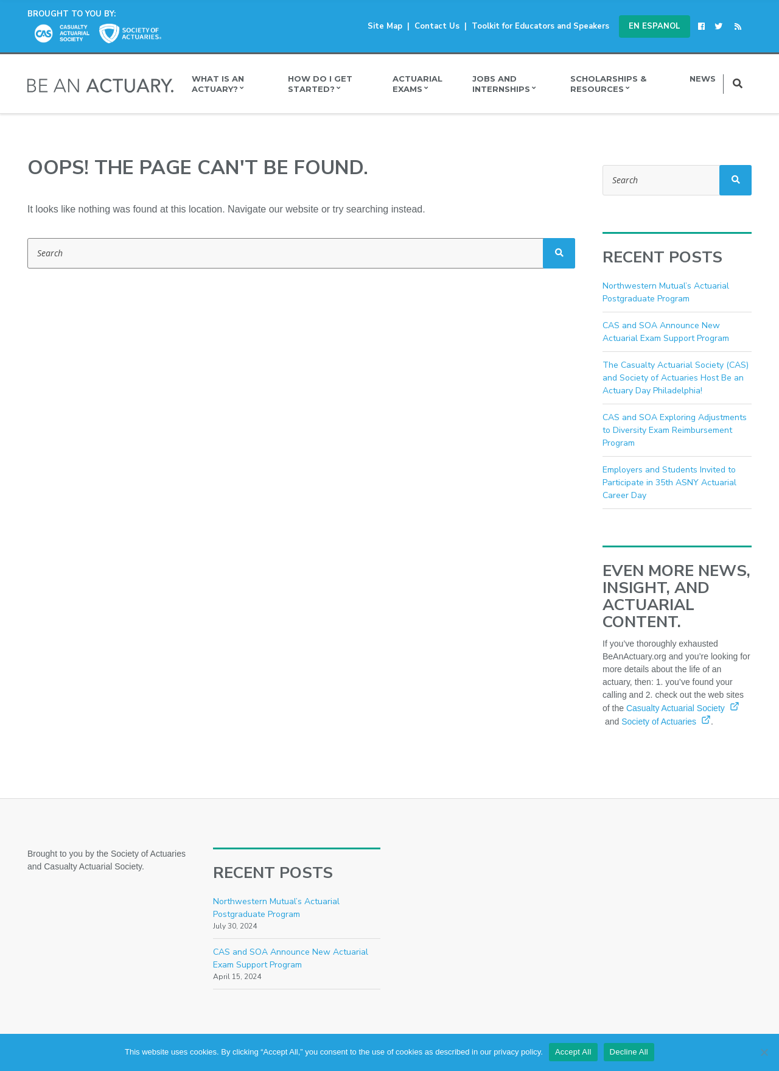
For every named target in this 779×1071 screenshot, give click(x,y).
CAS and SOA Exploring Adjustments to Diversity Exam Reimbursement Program (675, 430)
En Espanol (654, 26)
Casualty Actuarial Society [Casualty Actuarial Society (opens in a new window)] (682, 708)
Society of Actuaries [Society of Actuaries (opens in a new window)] (666, 721)
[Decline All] (764, 1052)
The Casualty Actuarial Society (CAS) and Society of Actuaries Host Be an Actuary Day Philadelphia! (676, 377)
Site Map (385, 26)
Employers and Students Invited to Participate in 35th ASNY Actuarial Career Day (669, 482)
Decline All (629, 1051)
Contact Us (436, 26)
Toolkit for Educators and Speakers (540, 26)
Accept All (573, 1051)
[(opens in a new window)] (703, 26)
